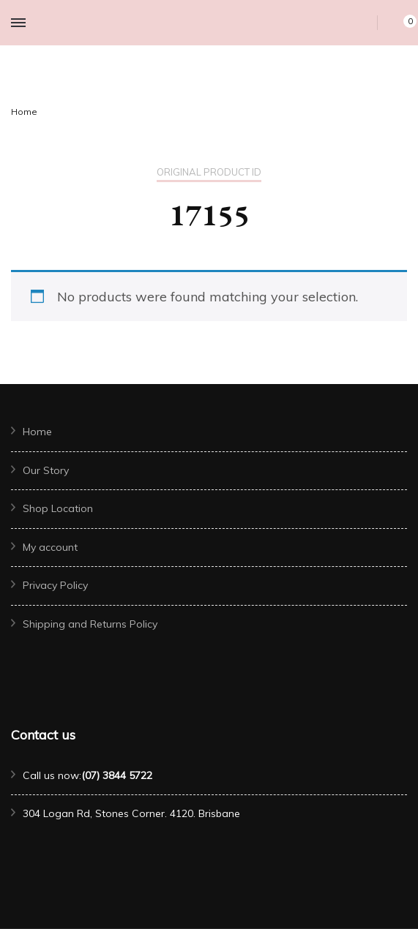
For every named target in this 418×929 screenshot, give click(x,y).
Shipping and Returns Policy (90, 624)
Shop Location (58, 508)
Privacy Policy (55, 585)
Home (37, 431)
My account (50, 547)
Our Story (46, 470)
